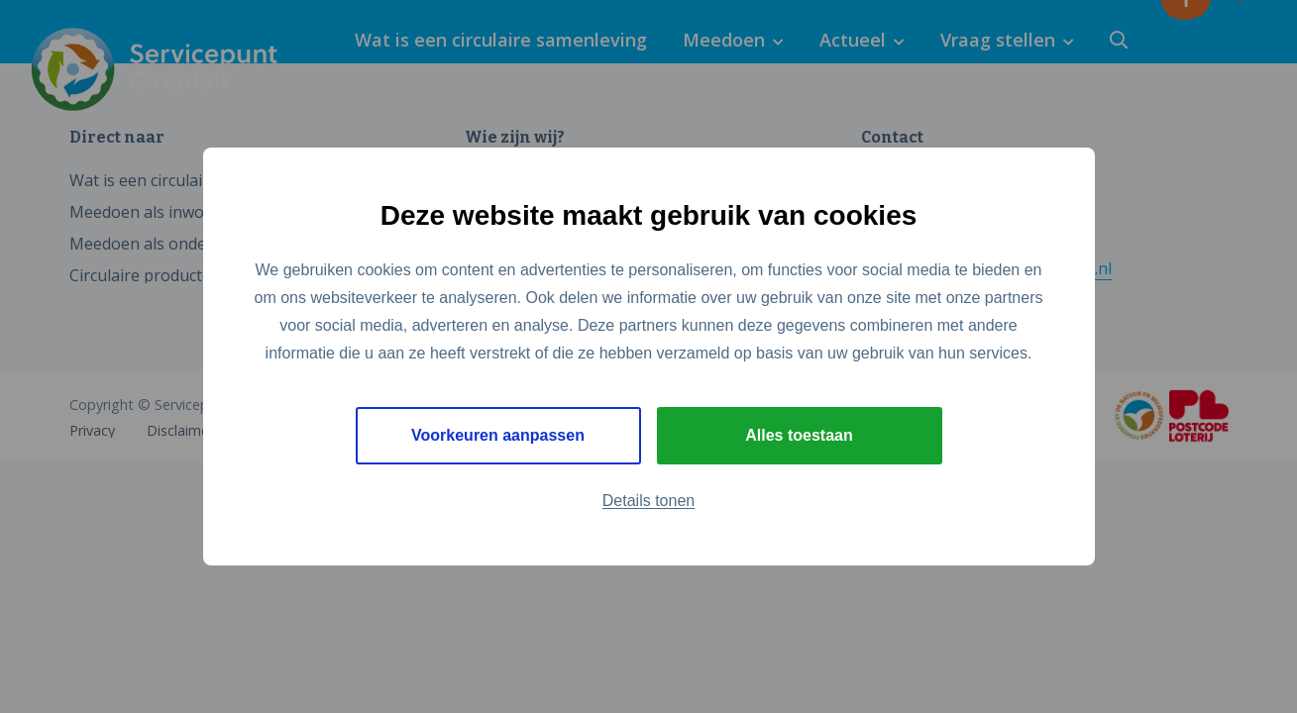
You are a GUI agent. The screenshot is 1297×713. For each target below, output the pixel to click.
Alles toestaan (798, 435)
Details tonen (648, 500)
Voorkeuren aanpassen (498, 435)
